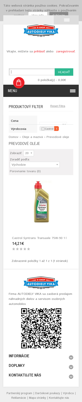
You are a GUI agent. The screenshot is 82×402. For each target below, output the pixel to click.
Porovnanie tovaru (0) (25, 171)
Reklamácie (18, 398)
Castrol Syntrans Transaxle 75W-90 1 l (39, 238)
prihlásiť (39, 51)
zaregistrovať (65, 51)
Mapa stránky (37, 398)
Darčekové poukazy (47, 393)
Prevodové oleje (58, 137)
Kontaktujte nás (59, 398)
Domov (13, 137)
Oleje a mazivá (32, 137)
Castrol (49, 128)
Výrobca (68, 393)
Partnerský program (19, 393)
